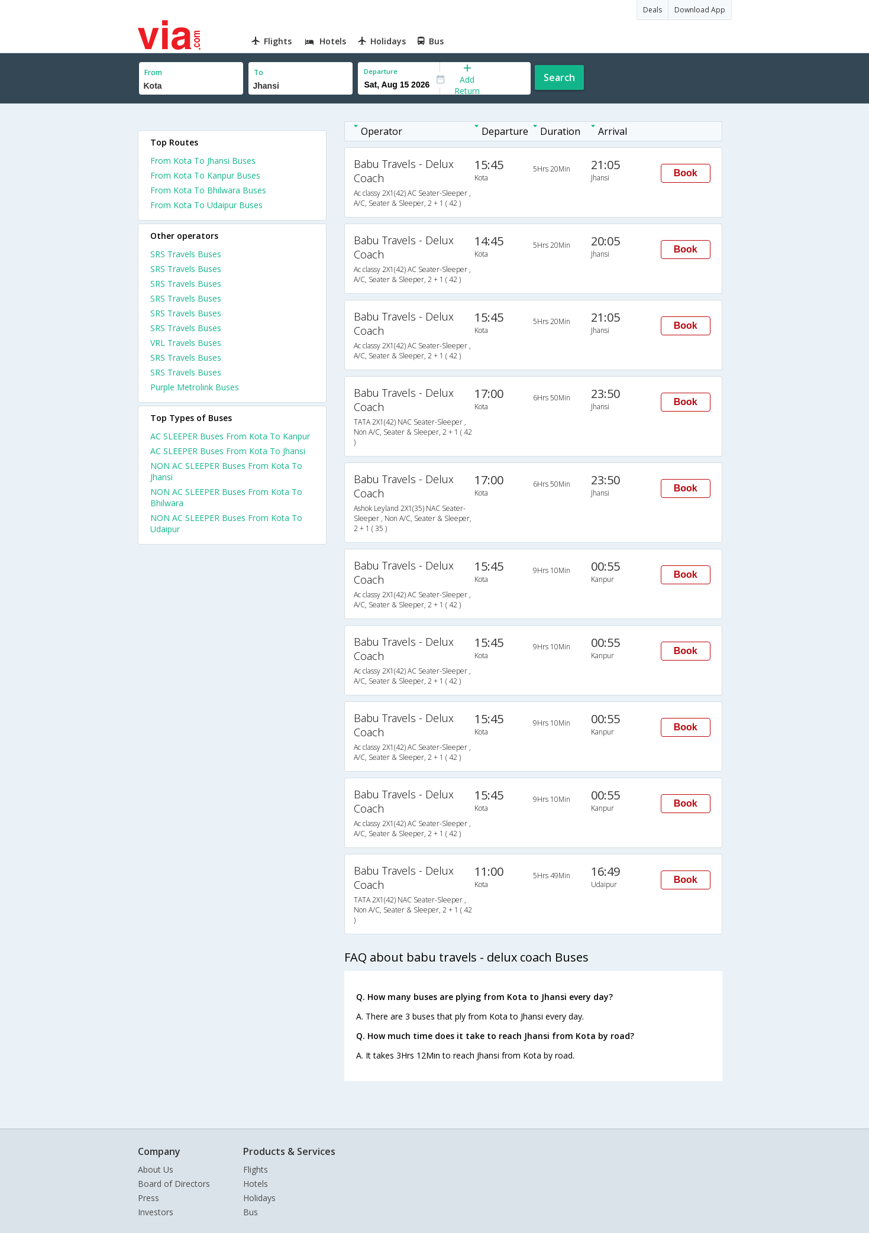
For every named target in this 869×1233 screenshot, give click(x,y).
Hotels (255, 1183)
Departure (381, 71)
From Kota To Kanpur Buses (205, 175)
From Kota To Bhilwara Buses (208, 190)
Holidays (259, 1197)
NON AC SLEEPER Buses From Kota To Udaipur (226, 523)
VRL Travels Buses (185, 342)
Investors (155, 1212)
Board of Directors (174, 1183)
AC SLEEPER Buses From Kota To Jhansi (227, 451)
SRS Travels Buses (185, 254)
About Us (155, 1169)
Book (685, 173)
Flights (255, 1169)
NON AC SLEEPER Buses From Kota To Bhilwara (226, 497)
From (153, 72)
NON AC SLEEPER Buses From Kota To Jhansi (226, 471)
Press (148, 1197)
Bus (250, 1212)
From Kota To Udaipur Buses (206, 205)
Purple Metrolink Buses (194, 387)
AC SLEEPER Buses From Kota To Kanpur (230, 436)
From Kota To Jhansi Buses (203, 160)
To (258, 72)
